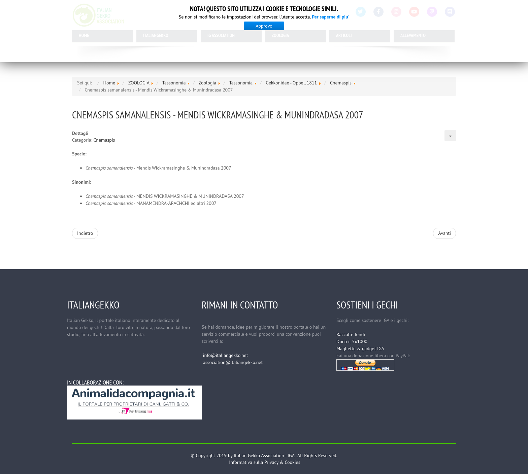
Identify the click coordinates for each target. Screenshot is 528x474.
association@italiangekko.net (233, 362)
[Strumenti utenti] (450, 135)
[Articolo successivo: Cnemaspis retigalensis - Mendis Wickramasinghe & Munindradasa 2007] (444, 233)
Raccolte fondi (350, 334)
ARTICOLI (344, 35)
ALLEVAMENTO (413, 35)
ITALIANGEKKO (155, 35)
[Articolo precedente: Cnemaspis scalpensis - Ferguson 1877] (85, 233)
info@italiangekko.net (225, 355)
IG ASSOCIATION (221, 35)
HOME (84, 35)
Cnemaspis (104, 140)
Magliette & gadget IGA (360, 348)
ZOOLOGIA (280, 35)
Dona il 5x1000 (351, 341)
